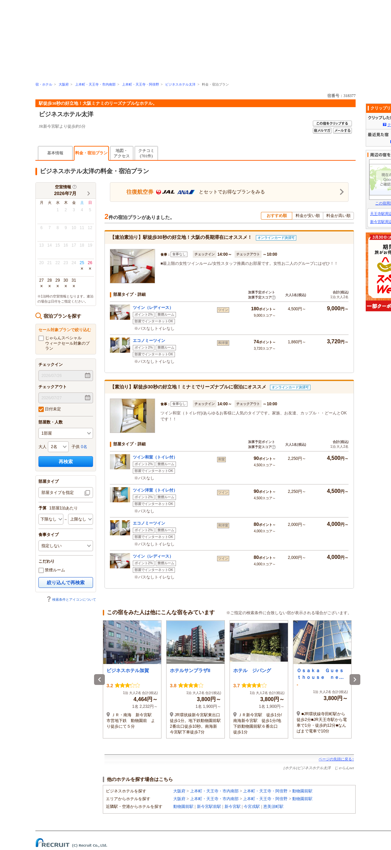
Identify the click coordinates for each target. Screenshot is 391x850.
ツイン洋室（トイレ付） (155, 490)
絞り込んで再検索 (66, 582)
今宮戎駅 (252, 806)
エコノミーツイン (149, 340)
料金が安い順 (308, 215)
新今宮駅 (232, 806)
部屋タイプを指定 (57, 492)
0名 (84, 446)
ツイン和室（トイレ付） (155, 457)
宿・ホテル (43, 84)
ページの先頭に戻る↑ (336, 759)
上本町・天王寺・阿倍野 (140, 84)
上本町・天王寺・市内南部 (95, 84)
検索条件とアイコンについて (71, 599)
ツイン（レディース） (153, 307)
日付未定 (49, 409)
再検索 (66, 461)
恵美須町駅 (273, 806)
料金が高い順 (338, 215)
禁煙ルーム (51, 570)
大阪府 (64, 84)
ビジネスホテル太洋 (180, 84)
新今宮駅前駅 (209, 806)
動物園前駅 (302, 791)
